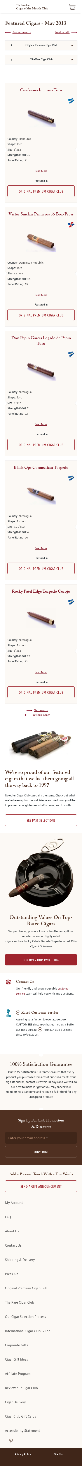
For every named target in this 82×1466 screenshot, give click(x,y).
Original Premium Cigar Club (41, 191)
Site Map (59, 1454)
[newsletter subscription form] (41, 1138)
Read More (41, 171)
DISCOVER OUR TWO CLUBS (41, 960)
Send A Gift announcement (41, 1186)
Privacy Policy (23, 1454)
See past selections (41, 820)
